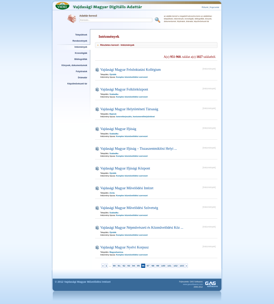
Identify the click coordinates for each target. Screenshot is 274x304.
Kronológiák (81, 53)
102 (176, 265)
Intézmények (81, 47)
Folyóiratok (81, 71)
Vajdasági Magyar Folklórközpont (124, 89)
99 (157, 265)
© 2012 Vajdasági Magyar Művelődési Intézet (83, 281)
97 (148, 265)
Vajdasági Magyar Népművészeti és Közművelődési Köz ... (141, 227)
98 (153, 265)
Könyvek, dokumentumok (74, 65)
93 (128, 265)
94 (133, 265)
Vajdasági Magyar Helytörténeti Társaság (129, 109)
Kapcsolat (214, 7)
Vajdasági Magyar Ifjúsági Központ (125, 168)
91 (119, 265)
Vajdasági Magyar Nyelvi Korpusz (124, 247)
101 (169, 265)
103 (182, 265)
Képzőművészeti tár (77, 83)
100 (163, 265)
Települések (81, 35)
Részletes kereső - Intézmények (117, 45)
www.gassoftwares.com (193, 284)
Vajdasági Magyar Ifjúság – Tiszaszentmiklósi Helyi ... (138, 148)
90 (114, 265)
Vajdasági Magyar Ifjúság (118, 129)
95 (138, 265)
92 (123, 265)
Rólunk (205, 7)
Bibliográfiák (80, 59)
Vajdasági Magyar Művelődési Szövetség (129, 208)
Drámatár (82, 77)
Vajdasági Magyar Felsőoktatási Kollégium (130, 69)
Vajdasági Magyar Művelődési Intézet (126, 188)
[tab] (156, 45)
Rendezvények (80, 41)
